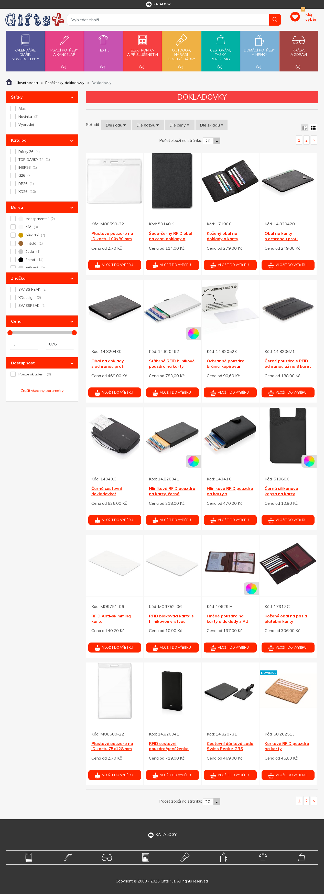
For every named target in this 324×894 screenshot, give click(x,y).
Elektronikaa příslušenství (142, 49)
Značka (18, 278)
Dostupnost (23, 362)
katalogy (158, 4)
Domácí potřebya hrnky (259, 49)
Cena (16, 321)
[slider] (10, 332)
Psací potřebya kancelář (64, 49)
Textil (103, 47)
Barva (17, 207)
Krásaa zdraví (298, 49)
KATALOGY (162, 834)
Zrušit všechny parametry (42, 390)
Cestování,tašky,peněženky (220, 50)
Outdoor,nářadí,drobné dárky (181, 50)
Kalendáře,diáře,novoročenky (25, 46)
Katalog (19, 140)
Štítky (17, 97)
